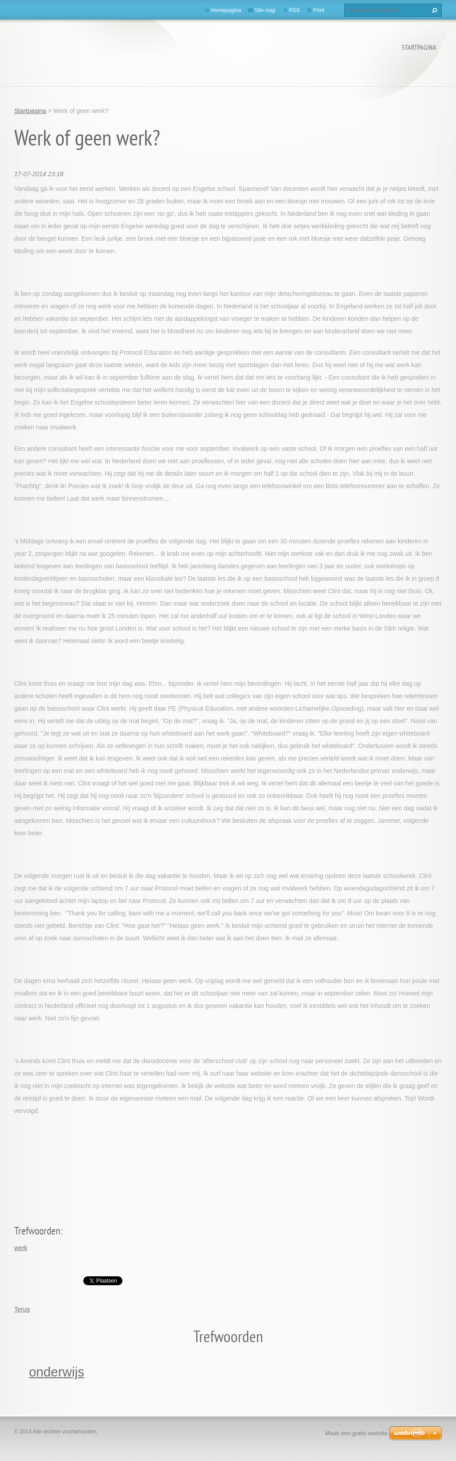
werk (21, 1247)
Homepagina (226, 10)
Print (318, 10)
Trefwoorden (37, 1231)
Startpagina (419, 47)
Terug (22, 1309)
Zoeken (433, 10)
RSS (294, 10)
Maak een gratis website (356, 1433)
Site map (264, 10)
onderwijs (56, 1371)
